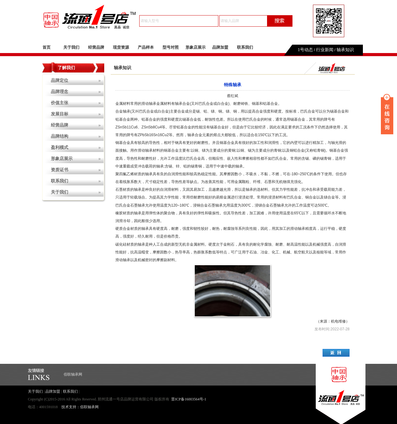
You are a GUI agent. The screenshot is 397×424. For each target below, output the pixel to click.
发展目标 (59, 114)
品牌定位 (59, 80)
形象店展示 (195, 47)
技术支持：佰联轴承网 (80, 407)
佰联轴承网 (73, 374)
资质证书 (59, 169)
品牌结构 (59, 136)
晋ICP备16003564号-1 (188, 399)
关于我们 (71, 47)
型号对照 (171, 47)
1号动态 (305, 49)
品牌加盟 (220, 47)
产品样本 (146, 47)
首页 (46, 47)
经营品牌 (96, 47)
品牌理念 (59, 91)
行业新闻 (324, 49)
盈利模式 (59, 147)
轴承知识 (345, 49)
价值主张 (59, 102)
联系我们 (245, 47)
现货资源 (121, 47)
